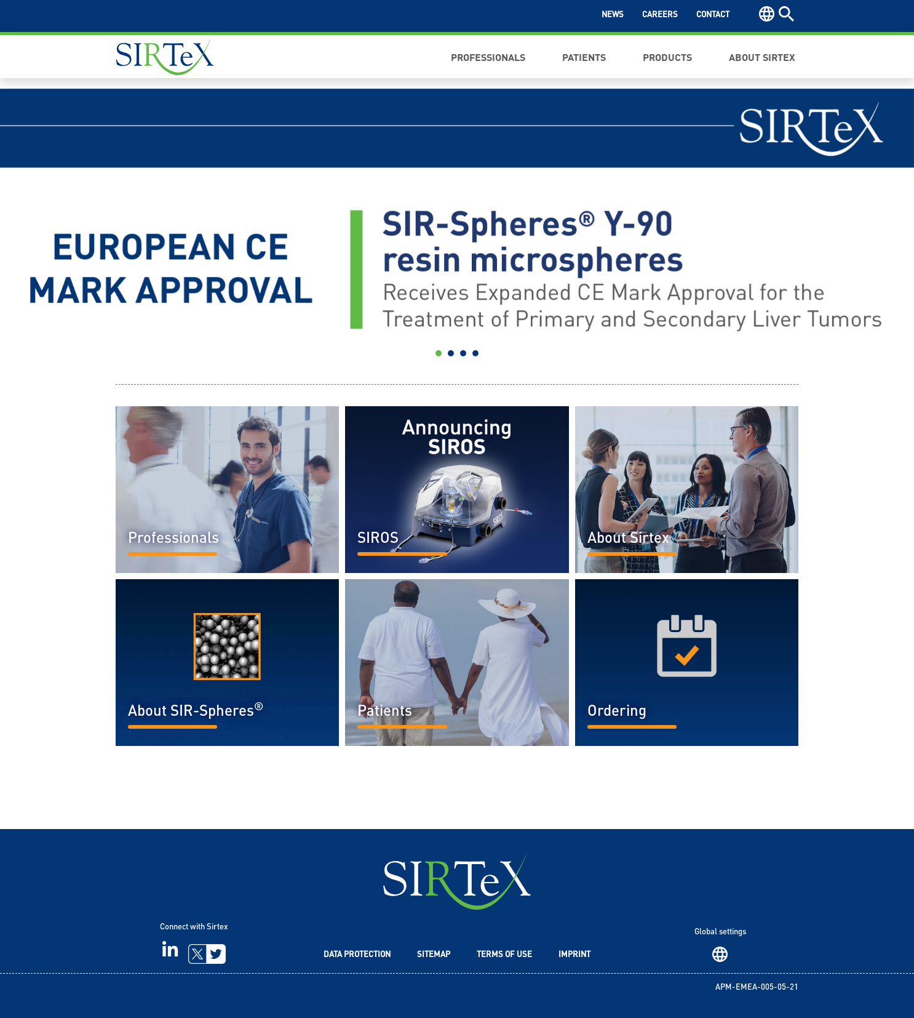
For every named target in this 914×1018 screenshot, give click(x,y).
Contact (712, 15)
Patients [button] (584, 56)
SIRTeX (457, 882)
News (613, 15)
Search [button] (786, 14)
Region (720, 954)
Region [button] (766, 14)
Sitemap (433, 955)
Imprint (574, 955)
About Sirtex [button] (762, 56)
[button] (68, 227)
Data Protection (357, 955)
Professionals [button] (488, 56)
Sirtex (165, 56)
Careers (660, 15)
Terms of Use (504, 955)
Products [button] (667, 56)
